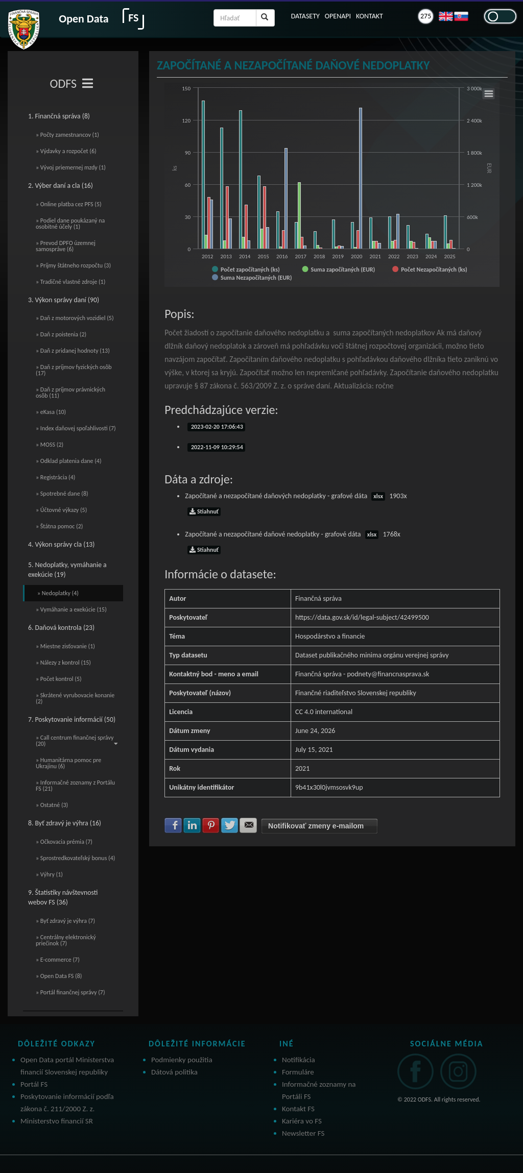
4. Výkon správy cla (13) (61, 544)
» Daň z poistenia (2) (61, 334)
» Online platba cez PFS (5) (69, 204)
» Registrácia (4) (55, 477)
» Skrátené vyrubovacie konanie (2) (75, 698)
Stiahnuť (204, 511)
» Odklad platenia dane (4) (69, 461)
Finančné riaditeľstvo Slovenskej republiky (355, 693)
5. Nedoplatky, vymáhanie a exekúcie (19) (67, 569)
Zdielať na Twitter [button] (230, 825)
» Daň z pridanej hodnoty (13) (73, 350)
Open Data (83, 19)
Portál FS (33, 1084)
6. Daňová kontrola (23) (61, 627)
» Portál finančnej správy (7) (70, 992)
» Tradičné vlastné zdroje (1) (70, 281)
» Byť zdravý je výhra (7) (65, 920)
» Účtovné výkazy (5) (61, 510)
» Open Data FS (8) (59, 976)
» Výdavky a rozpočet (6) (66, 151)
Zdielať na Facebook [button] (173, 825)
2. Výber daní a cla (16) (60, 185)
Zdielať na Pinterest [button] (211, 825)
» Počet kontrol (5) (59, 678)
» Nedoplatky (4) (58, 593)
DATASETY (305, 16)
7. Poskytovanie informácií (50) (71, 719)
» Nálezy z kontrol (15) (63, 662)
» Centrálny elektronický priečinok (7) (66, 940)
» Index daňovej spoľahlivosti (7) (76, 428)
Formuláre (298, 1072)
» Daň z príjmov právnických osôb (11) (70, 392)
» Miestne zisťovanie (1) (65, 646)
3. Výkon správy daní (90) (63, 300)
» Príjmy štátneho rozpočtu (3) (73, 265)
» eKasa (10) (51, 412)
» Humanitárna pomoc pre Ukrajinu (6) (68, 763)
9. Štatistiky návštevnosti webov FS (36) (63, 897)
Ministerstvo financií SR (56, 1121)
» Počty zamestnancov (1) (67, 134)
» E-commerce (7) (58, 959)
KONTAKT (369, 16)
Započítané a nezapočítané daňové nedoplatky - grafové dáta (292, 534)
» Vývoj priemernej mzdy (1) (71, 167)
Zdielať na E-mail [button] (248, 825)
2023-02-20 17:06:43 (216, 426)
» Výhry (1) (49, 874)
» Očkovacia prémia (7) (64, 841)
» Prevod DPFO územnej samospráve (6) (66, 246)
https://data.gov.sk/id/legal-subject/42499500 (362, 617)
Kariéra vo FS (302, 1121)
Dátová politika (174, 1072)
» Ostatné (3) (52, 805)
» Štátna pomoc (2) (59, 526)
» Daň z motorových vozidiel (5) (75, 318)
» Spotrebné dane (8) (62, 493)
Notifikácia (298, 1059)
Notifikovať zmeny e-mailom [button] (316, 826)
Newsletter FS (303, 1133)
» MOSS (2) (49, 444)
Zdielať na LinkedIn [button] (192, 825)
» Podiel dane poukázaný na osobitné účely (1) (70, 223)
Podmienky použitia (181, 1059)
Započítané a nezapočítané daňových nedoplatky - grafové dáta (296, 496)
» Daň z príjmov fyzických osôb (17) (74, 370)
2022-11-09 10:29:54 (216, 447)
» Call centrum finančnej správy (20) (77, 740)
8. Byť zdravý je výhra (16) (64, 823)
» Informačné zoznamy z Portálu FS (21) (75, 785)
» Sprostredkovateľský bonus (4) (75, 858)
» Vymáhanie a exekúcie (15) (71, 609)
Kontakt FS (298, 1108)
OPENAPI (338, 16)
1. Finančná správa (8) (59, 116)
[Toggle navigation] (87, 84)
